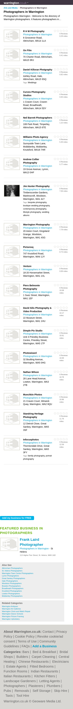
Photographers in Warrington (34, 548)
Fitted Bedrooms (42, 666)
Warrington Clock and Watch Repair (16, 611)
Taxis (9, 695)
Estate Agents (16, 666)
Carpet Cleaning (44, 656)
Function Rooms (16, 671)
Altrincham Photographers (12, 568)
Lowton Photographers (11, 594)
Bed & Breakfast (45, 652)
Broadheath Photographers (12, 588)
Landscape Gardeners (20, 681)
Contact (48, 631)
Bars (26, 652)
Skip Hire (61, 690)
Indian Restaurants (45, 671)
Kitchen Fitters (45, 676)
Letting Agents (50, 681)
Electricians (60, 661)
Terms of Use (27, 641)
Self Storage (42, 690)
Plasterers (36, 686)
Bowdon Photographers (11, 586)
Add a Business (44, 646)
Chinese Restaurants (33, 661)
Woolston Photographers (12, 583)
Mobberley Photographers (12, 596)
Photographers (15, 686)
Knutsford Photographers (12, 591)
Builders (22, 656)
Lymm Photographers (10, 576)
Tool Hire (22, 695)
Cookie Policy (25, 636)
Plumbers (54, 686)
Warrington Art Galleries (11, 609)
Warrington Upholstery (11, 619)
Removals (22, 690)
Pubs (8, 690)
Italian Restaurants (18, 676)
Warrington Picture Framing (13, 616)
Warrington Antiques (10, 606)
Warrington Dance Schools (12, 614)
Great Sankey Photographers (13, 578)
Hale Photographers (10, 581)
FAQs (26, 646)
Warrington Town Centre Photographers (17, 573)
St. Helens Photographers (12, 571)
